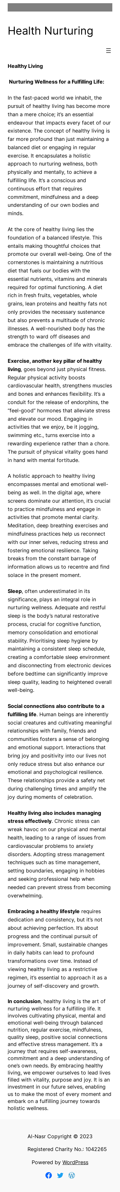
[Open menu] (108, 50)
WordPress (75, 1162)
